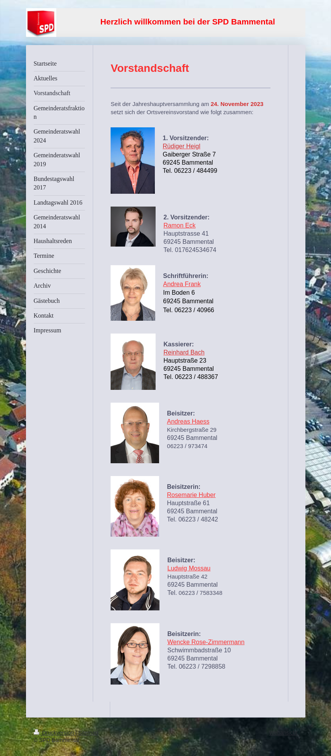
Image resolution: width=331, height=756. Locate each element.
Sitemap (88, 733)
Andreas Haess (188, 421)
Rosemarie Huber (191, 495)
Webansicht (283, 733)
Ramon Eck (179, 225)
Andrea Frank (182, 284)
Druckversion (54, 733)
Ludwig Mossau (188, 568)
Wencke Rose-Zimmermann (205, 642)
